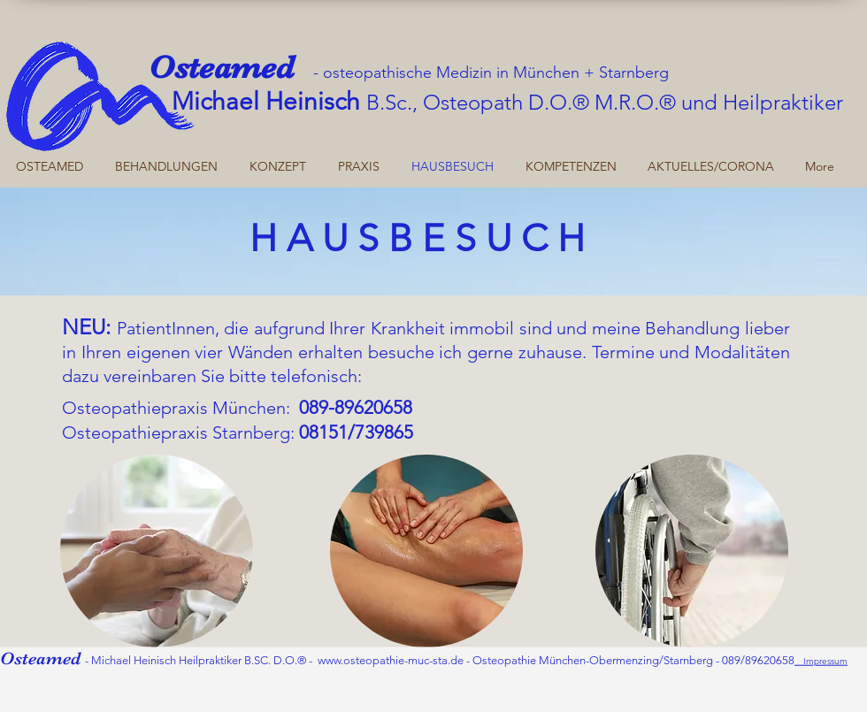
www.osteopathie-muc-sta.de (391, 660)
